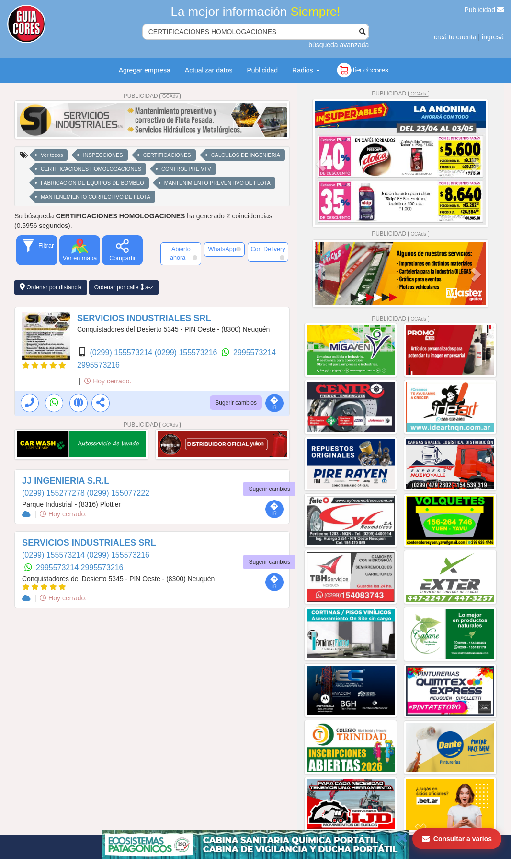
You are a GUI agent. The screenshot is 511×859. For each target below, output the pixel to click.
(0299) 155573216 (187, 352)
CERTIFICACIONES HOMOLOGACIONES (91, 169)
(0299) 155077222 (118, 493)
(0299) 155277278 (54, 493)
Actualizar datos (209, 70)
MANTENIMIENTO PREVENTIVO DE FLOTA (217, 183)
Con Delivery (267, 253)
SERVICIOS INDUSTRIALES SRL (144, 318)
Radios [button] (305, 70)
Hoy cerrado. (107, 381)
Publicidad (484, 9)
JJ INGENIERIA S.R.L (65, 481)
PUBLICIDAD (152, 96)
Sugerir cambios (236, 402)
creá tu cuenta (455, 37)
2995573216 (98, 365)
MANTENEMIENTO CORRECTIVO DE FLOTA (95, 197)
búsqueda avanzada (338, 44)
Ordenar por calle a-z (123, 287)
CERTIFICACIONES (167, 155)
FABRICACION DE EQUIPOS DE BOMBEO (92, 183)
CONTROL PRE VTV (186, 169)
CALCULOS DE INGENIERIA (245, 155)
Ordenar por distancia (51, 287)
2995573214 (254, 352)
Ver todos (52, 155)
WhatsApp (224, 249)
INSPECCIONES (103, 155)
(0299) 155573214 (122, 352)
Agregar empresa (144, 70)
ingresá (493, 37)
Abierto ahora (183, 253)
